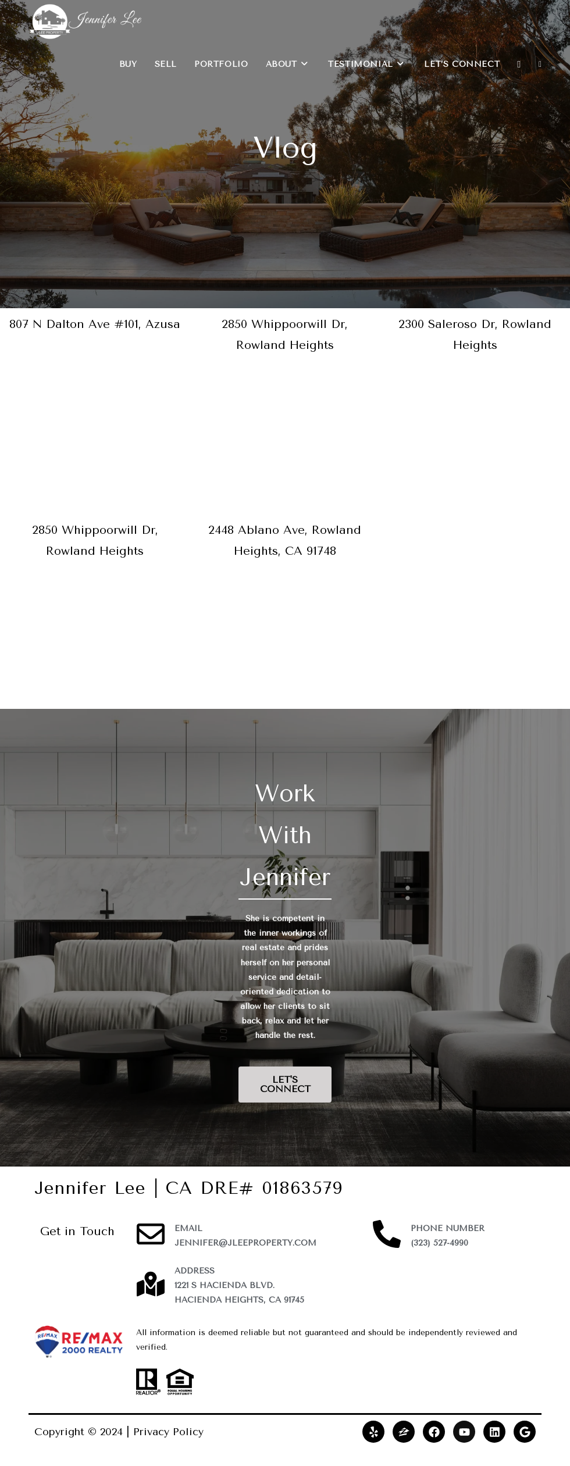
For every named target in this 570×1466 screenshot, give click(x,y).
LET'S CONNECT (285, 1084)
